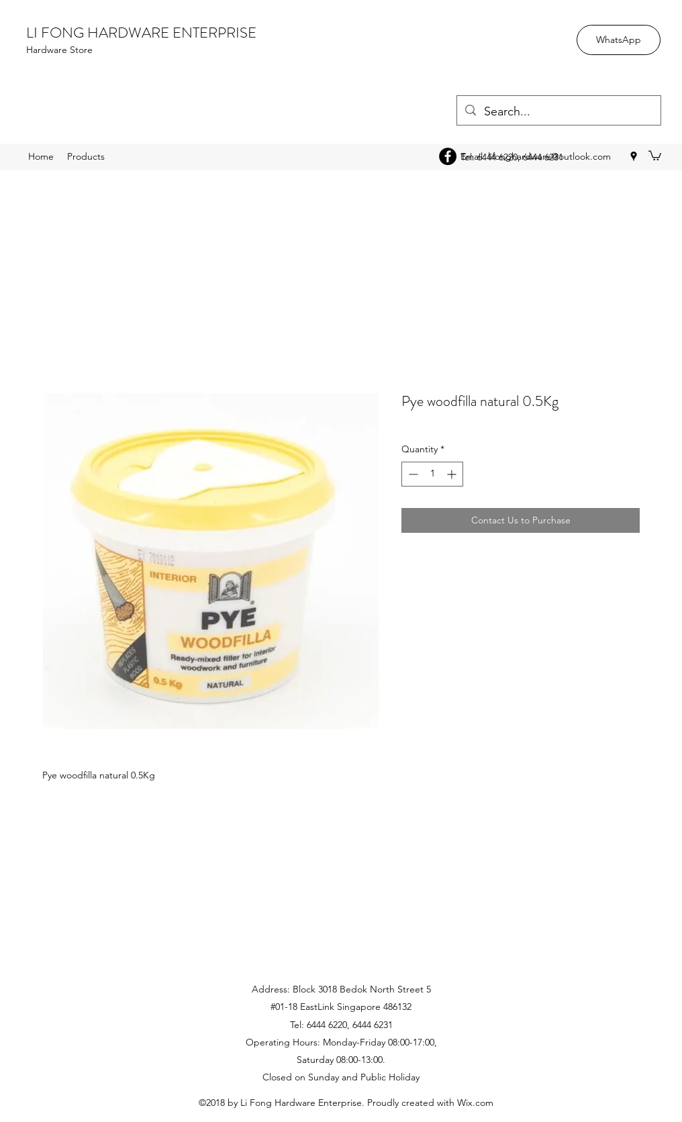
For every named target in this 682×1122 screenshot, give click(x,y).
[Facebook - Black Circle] (447, 156)
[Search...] (558, 112)
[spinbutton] (432, 474)
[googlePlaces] (633, 156)
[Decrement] (411, 474)
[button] (654, 155)
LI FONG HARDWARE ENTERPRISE (141, 32)
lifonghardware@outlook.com (549, 156)
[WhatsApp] (619, 40)
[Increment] (452, 474)
